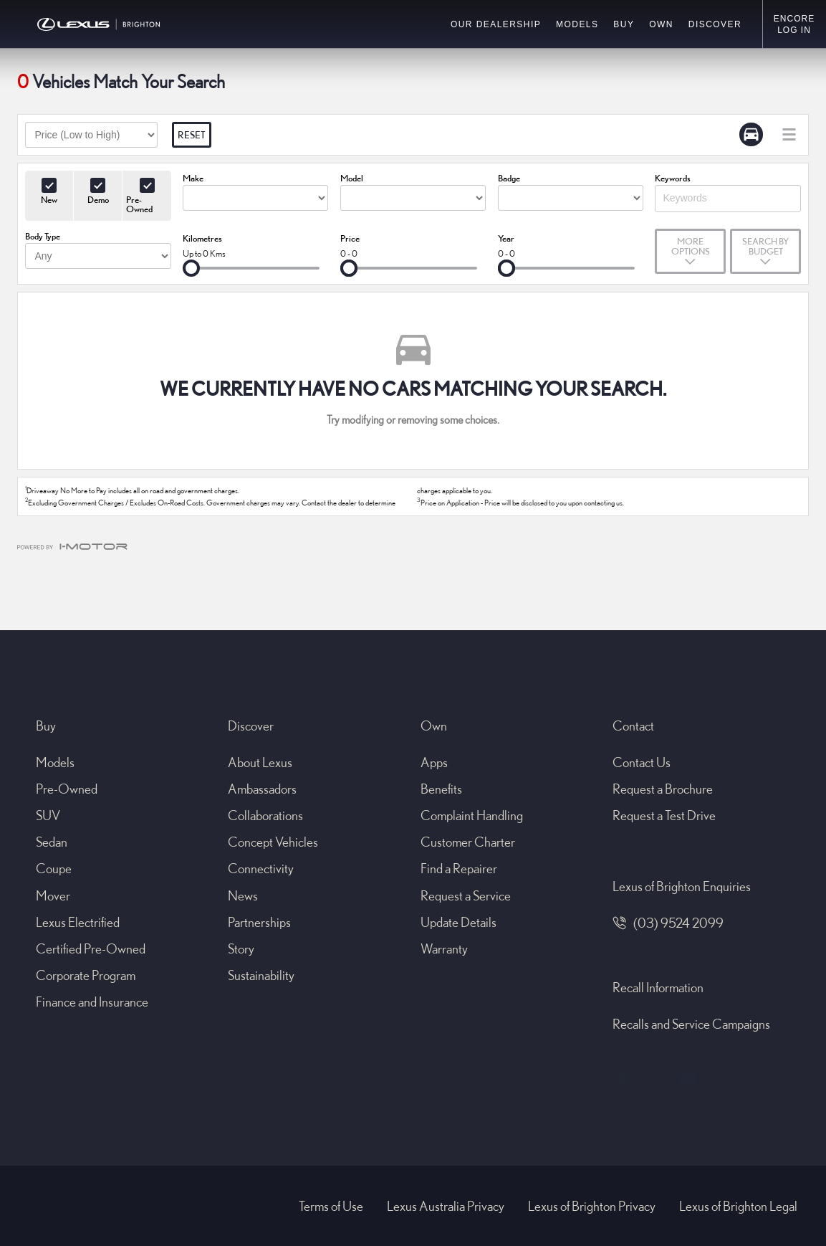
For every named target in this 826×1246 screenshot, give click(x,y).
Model (351, 178)
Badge (509, 178)
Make (193, 178)
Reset (192, 135)
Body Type (42, 236)
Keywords (673, 178)
